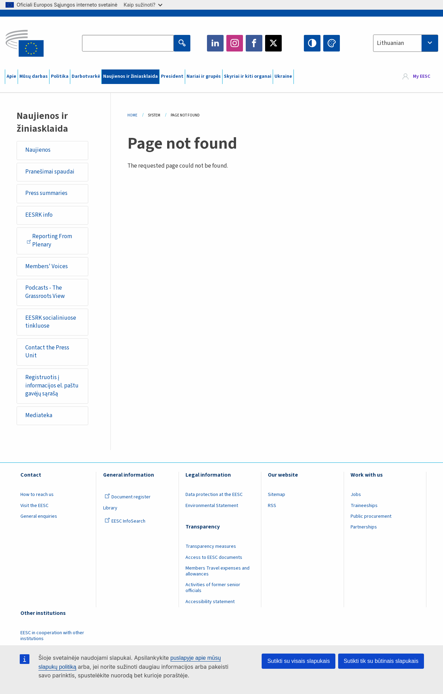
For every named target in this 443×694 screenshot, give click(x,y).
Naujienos (38, 150)
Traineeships (364, 505)
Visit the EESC (34, 505)
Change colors (331, 43)
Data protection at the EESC (214, 494)
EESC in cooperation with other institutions (52, 635)
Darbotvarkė (86, 76)
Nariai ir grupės (204, 76)
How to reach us (37, 494)
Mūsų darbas (33, 76)
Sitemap (276, 494)
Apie (11, 76)
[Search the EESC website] (128, 43)
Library (110, 508)
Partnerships (364, 527)
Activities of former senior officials (213, 587)
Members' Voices (46, 266)
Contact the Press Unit (47, 352)
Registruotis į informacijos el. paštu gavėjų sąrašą (52, 385)
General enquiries (38, 516)
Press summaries (46, 193)
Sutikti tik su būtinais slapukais (381, 661)
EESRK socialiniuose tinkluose (50, 322)
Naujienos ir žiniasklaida (130, 76)
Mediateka (38, 415)
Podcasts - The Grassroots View (45, 292)
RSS (272, 505)
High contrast (312, 43)
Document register (128, 497)
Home (132, 115)
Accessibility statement (210, 601)
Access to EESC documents (214, 557)
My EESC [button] (421, 76)
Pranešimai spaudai (49, 172)
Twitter (273, 43)
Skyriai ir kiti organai (247, 76)
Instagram (234, 43)
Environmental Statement (212, 505)
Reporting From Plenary (49, 240)
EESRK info (39, 215)
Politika (60, 76)
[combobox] (405, 43)
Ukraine (283, 76)
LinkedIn (215, 43)
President (172, 76)
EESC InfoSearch (125, 521)
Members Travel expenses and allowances (218, 571)
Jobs (356, 494)
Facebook (254, 43)
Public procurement (371, 516)
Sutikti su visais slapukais (298, 661)
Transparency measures (211, 546)
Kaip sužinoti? (143, 5)
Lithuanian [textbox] (390, 43)
